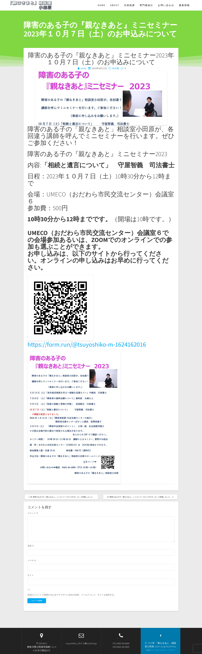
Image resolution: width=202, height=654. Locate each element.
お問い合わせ (166, 5)
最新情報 (184, 5)
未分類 (115, 68)
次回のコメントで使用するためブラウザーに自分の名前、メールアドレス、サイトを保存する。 (71, 594)
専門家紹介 (146, 5)
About (114, 5)
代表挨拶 (129, 5)
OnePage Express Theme (162, 649)
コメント (32, 513)
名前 (30, 545)
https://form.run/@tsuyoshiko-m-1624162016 (86, 344)
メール (31, 560)
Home (101, 5)
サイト (30, 575)
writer (83, 68)
